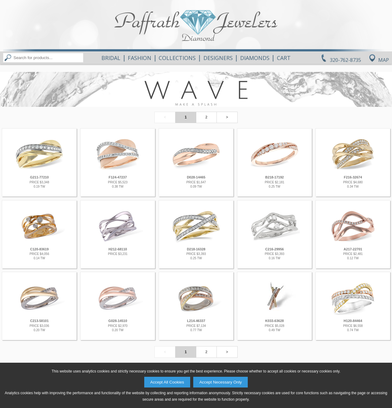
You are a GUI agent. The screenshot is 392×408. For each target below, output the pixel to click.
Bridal (110, 58)
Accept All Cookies (167, 382)
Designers (218, 58)
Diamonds (255, 58)
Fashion (139, 58)
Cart (284, 58)
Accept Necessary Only (220, 382)
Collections (177, 58)
